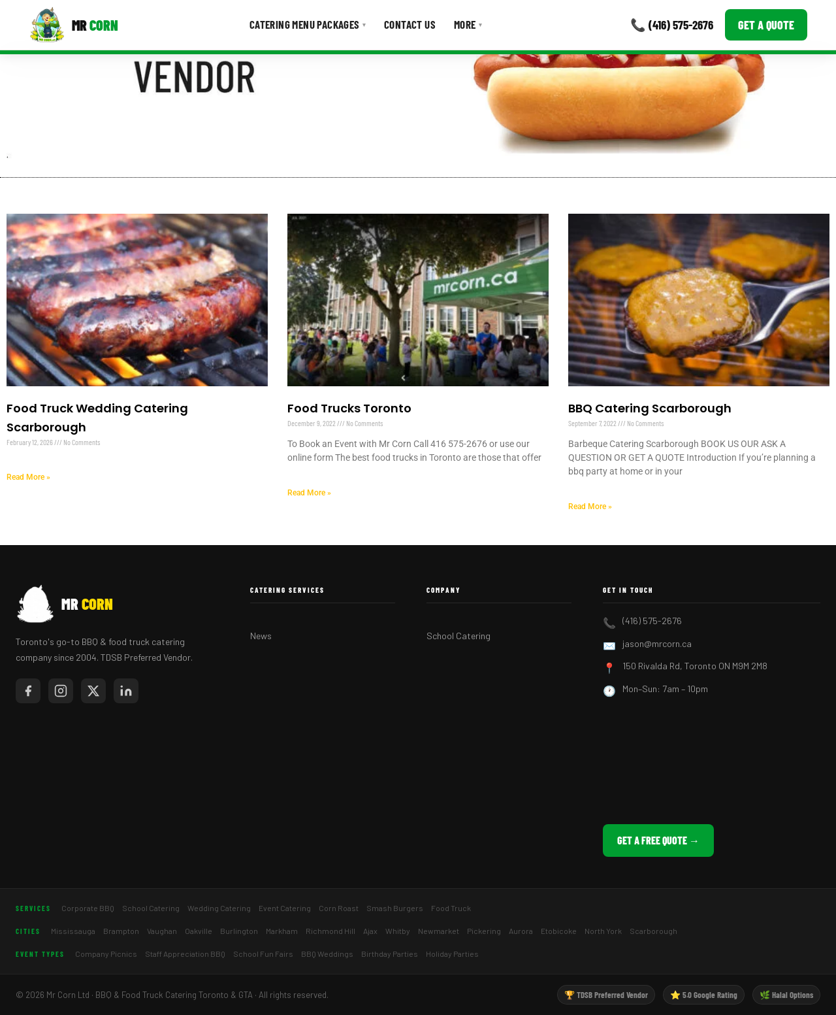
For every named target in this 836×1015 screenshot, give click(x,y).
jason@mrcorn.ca (657, 643)
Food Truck (451, 907)
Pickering (484, 930)
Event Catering (285, 907)
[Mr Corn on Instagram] (60, 690)
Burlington (239, 930)
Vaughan (162, 930)
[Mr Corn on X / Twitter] (93, 690)
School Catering (458, 635)
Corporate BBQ (87, 907)
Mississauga (73, 930)
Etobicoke (559, 930)
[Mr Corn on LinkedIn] (126, 690)
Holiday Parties (452, 953)
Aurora (521, 930)
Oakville (198, 930)
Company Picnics (106, 953)
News (261, 635)
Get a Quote (766, 25)
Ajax (370, 930)
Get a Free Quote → (658, 840)
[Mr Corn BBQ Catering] (73, 25)
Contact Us (410, 24)
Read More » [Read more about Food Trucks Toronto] (309, 492)
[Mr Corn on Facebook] (28, 690)
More (468, 24)
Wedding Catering (219, 907)
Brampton (121, 930)
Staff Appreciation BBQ (185, 953)
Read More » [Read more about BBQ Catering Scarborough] (590, 506)
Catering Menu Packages (307, 24)
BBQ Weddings (327, 953)
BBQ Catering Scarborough (650, 408)
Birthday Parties (389, 953)
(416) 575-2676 (652, 620)
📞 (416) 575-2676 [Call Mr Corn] (671, 24)
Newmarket (438, 930)
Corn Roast (339, 907)
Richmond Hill (330, 930)
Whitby (397, 930)
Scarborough (653, 930)
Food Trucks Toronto (349, 408)
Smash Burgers (394, 907)
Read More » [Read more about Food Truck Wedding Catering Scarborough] (28, 477)
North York (603, 930)
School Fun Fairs (263, 953)
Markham (282, 930)
